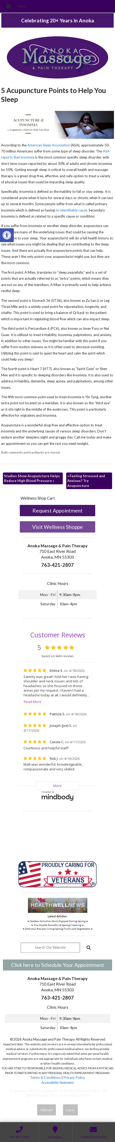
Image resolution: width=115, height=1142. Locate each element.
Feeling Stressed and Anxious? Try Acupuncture (86, 481)
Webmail (46, 1110)
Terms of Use (59, 1095)
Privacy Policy (74, 1077)
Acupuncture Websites (25, 1091)
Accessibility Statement (57, 1082)
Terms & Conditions (45, 1077)
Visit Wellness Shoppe (57, 527)
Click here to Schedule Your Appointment (57, 965)
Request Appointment (57, 511)
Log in (70, 1110)
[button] (7, 235)
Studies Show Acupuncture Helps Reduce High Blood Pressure (32, 478)
